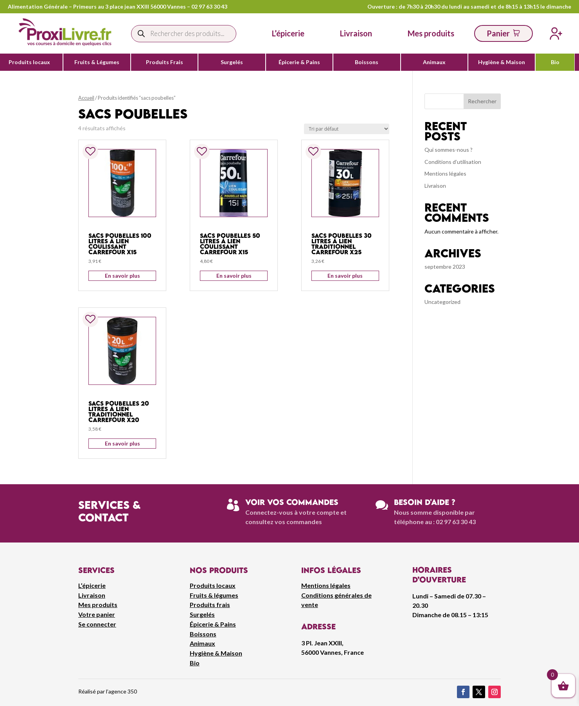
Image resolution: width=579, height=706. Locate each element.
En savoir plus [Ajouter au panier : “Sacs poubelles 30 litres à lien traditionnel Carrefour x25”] (345, 275)
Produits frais (210, 604)
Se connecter (97, 624)
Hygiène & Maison (501, 62)
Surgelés (232, 62)
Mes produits (97, 604)
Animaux (434, 62)
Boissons (366, 62)
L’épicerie (288, 33)
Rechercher (482, 101)
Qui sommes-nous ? (448, 149)
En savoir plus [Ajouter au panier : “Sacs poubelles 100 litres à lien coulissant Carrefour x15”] (122, 275)
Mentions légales (445, 173)
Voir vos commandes (291, 502)
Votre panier (96, 614)
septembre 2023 (444, 266)
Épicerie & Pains (299, 62)
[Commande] (346, 129)
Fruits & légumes (214, 595)
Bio (555, 62)
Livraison (435, 185)
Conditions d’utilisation (452, 161)
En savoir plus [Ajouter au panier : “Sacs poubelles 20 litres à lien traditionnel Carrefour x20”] (122, 443)
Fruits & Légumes (96, 62)
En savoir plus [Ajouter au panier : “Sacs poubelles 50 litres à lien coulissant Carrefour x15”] (234, 275)
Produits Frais (164, 62)
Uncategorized (442, 301)
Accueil (86, 98)
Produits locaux (29, 62)
